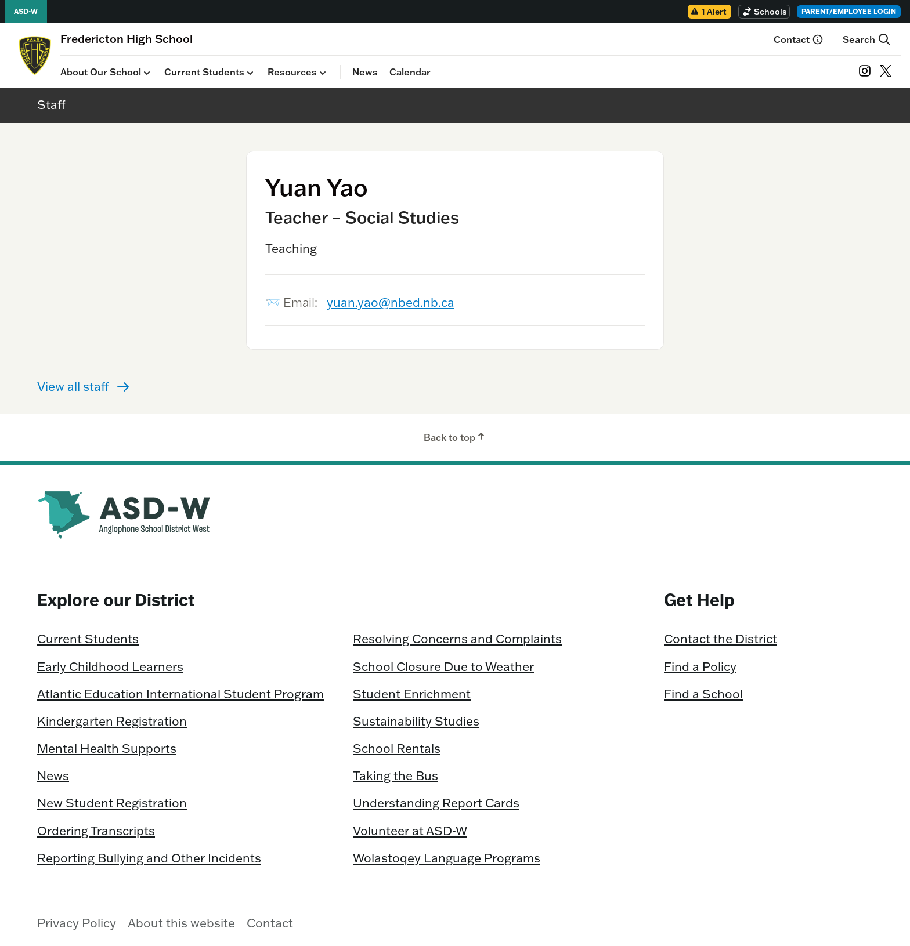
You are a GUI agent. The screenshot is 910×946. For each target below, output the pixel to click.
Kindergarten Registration (112, 720)
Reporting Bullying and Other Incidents (149, 857)
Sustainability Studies (416, 720)
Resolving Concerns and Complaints (457, 638)
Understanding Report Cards (436, 802)
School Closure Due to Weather (443, 666)
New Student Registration (112, 802)
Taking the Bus (395, 775)
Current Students (210, 72)
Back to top (455, 436)
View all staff (83, 386)
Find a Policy (700, 666)
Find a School (703, 693)
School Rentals (396, 748)
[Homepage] (126, 38)
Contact (799, 39)
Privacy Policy (76, 922)
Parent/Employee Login (848, 11)
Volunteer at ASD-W (410, 830)
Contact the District (720, 638)
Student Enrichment (412, 693)
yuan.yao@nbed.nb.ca (390, 302)
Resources (298, 72)
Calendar (410, 72)
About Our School (106, 72)
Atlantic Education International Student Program (180, 693)
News (365, 72)
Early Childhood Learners (110, 666)
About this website (181, 922)
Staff (51, 104)
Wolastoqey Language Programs (446, 857)
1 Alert (708, 11)
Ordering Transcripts (96, 830)
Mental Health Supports (106, 748)
